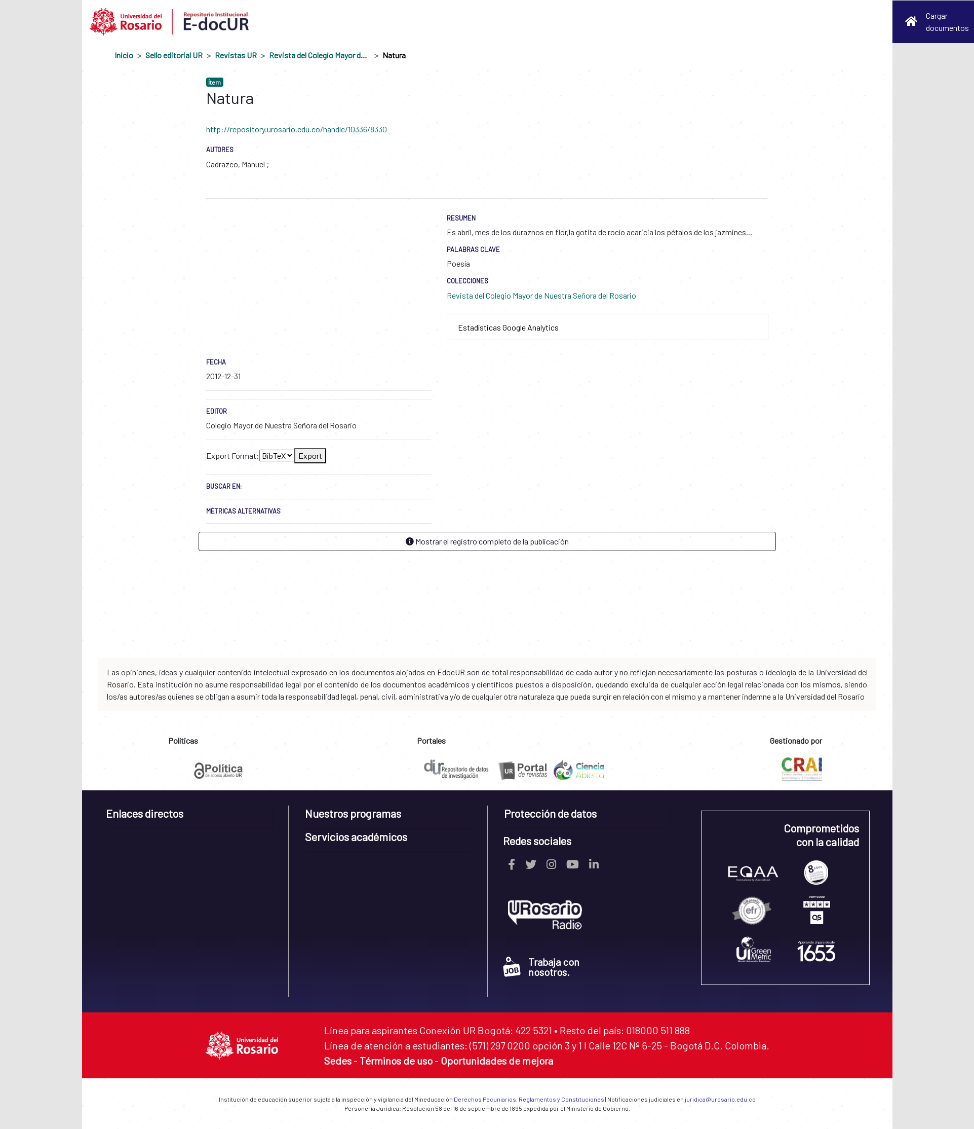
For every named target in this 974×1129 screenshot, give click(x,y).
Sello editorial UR (174, 55)
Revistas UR (236, 55)
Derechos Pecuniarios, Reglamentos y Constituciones (529, 1099)
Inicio (123, 55)
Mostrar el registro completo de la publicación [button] (487, 541)
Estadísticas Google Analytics (508, 327)
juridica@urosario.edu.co (720, 1099)
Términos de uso (396, 1060)
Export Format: (232, 455)
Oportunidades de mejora (497, 1060)
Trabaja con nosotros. (541, 967)
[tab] (607, 327)
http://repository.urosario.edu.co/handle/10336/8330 (296, 129)
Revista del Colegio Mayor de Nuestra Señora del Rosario (319, 55)
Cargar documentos (947, 21)
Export (310, 455)
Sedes (338, 1060)
